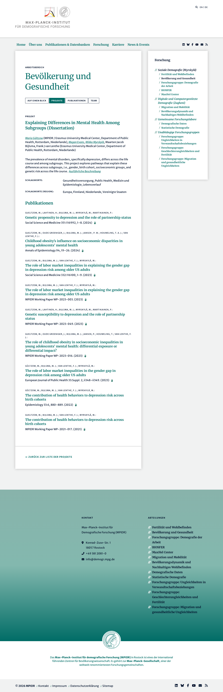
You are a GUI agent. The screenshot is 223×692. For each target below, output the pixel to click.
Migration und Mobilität (175, 107)
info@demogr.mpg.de (100, 559)
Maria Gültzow (34, 138)
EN (201, 7)
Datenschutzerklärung (84, 686)
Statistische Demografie (175, 127)
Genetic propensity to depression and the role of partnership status (78, 217)
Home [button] (21, 45)
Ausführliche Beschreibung (85, 171)
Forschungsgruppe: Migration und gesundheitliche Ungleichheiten (178, 162)
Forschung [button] (101, 45)
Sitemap (107, 686)
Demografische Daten (174, 123)
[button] (196, 7)
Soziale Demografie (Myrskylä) (177, 70)
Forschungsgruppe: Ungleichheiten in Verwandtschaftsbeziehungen (178, 140)
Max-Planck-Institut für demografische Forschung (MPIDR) (93, 657)
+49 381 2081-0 (96, 553)
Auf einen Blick (37, 100)
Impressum (59, 686)
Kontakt (43, 686)
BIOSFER (166, 90)
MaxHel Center (170, 94)
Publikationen (77, 100)
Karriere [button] (118, 45)
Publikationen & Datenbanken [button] (67, 45)
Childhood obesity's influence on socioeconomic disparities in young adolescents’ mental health (74, 243)
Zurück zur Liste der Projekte (50, 456)
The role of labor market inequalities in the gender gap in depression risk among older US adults (70, 373)
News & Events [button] (138, 45)
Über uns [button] (35, 45)
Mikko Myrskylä (94, 142)
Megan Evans (76, 142)
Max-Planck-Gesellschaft (143, 661)
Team (94, 100)
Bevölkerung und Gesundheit (178, 78)
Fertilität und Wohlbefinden (177, 74)
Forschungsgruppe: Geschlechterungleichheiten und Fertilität (180, 151)
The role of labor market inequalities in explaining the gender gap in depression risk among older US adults (77, 267)
